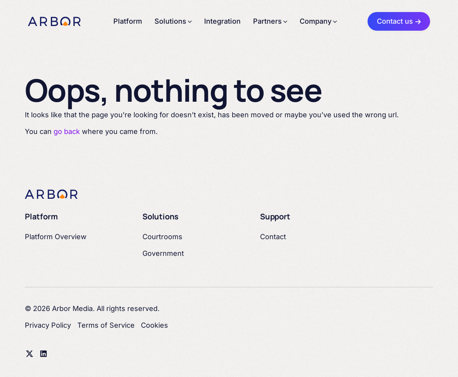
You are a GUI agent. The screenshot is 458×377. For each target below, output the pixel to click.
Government (163, 253)
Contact (273, 237)
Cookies (154, 325)
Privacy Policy (48, 325)
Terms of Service (106, 325)
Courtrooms (162, 237)
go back (67, 131)
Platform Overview (56, 237)
